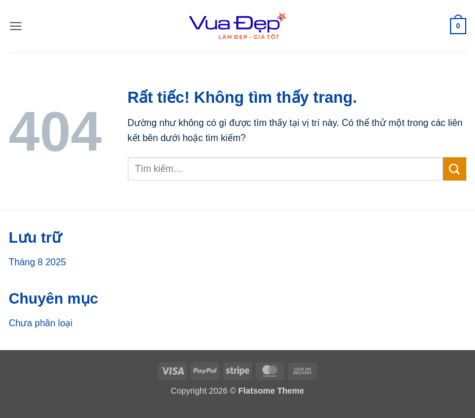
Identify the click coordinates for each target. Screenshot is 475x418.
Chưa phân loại (41, 323)
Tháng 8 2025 (37, 262)
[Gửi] (454, 168)
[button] (16, 26)
